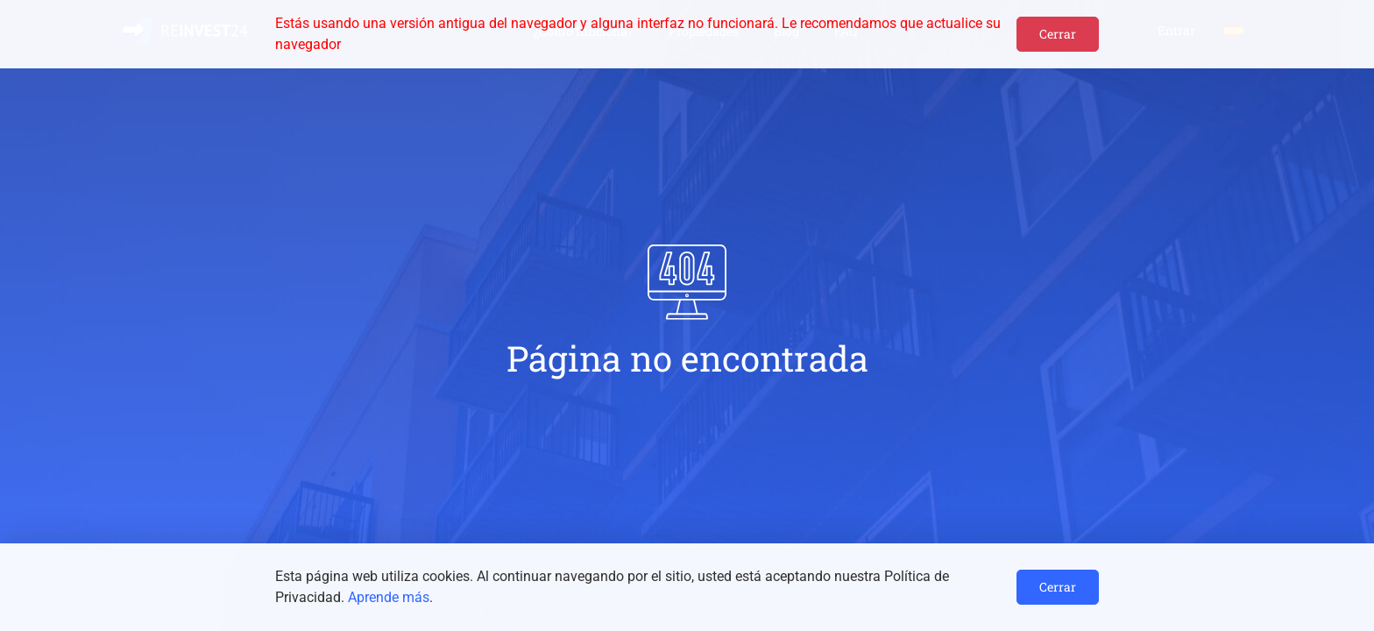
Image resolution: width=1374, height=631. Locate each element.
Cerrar (1057, 33)
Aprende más (388, 597)
